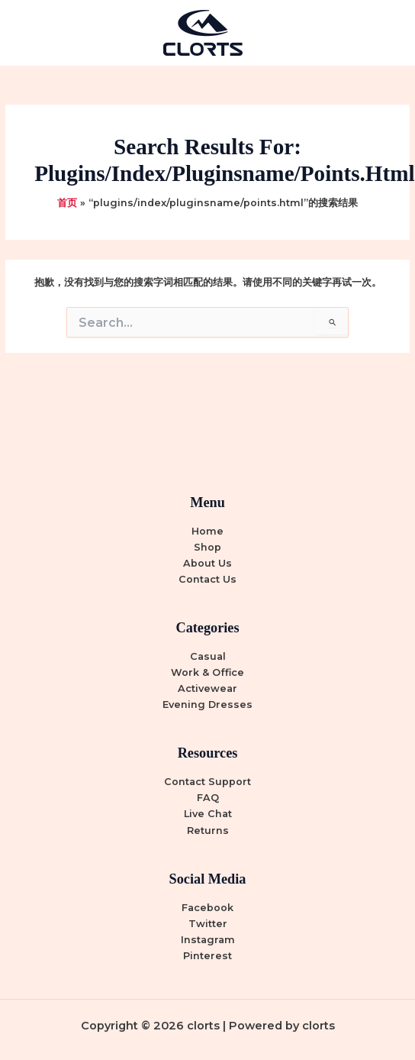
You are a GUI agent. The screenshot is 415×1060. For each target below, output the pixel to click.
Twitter (207, 923)
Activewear (207, 688)
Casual (208, 656)
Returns (208, 830)
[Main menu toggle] (384, 33)
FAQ (208, 797)
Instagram (208, 939)
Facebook (207, 907)
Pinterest (207, 955)
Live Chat (208, 813)
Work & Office (207, 672)
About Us (207, 563)
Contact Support (207, 781)
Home (207, 531)
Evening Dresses (207, 704)
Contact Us (207, 579)
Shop (207, 547)
